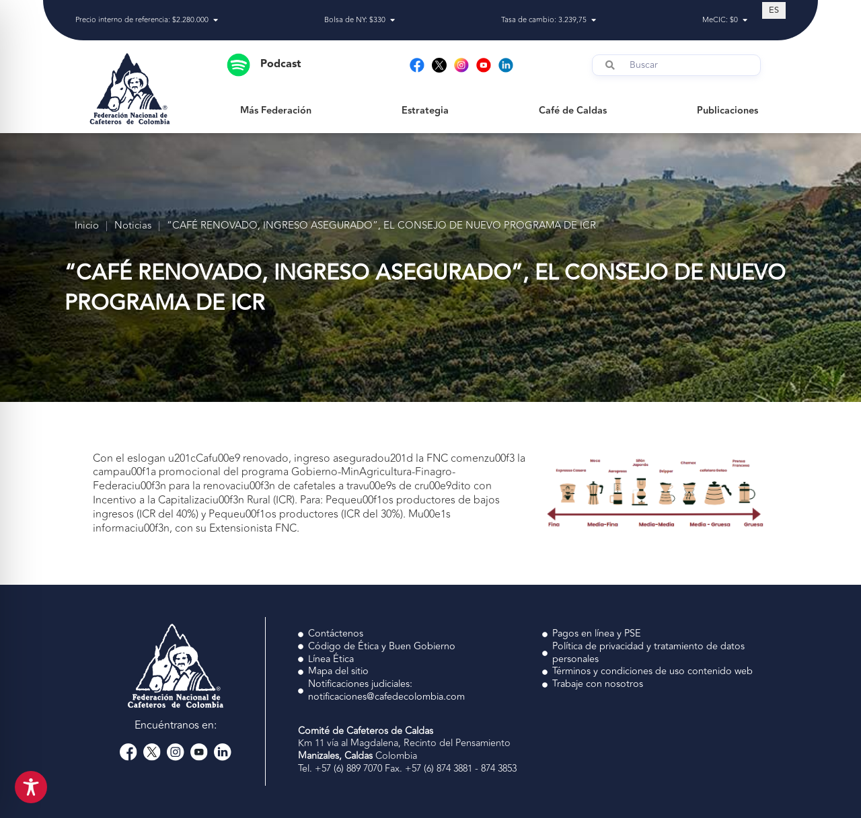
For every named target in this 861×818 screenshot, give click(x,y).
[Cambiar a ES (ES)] (774, 10)
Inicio (87, 226)
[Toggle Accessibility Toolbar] (30, 787)
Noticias (132, 226)
